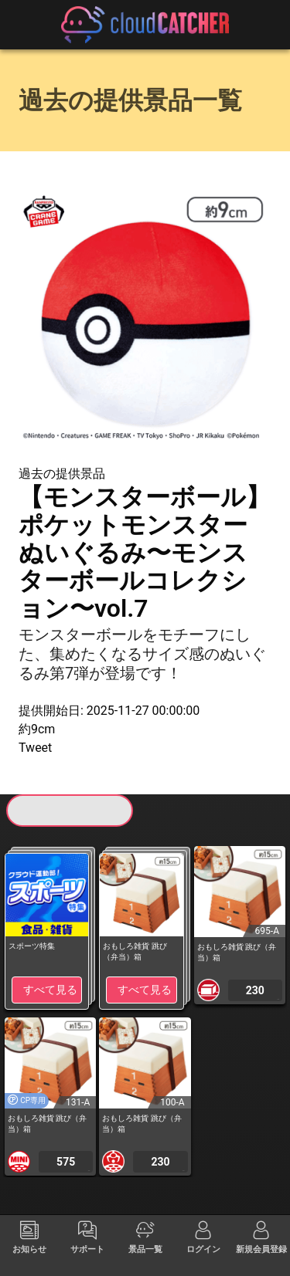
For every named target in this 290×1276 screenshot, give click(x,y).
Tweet (35, 747)
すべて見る (50, 989)
